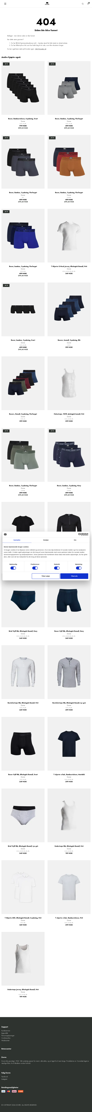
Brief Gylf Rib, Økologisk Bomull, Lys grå (23, 846)
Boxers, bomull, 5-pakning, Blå (69, 340)
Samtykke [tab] (16, 540)
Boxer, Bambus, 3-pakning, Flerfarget (69, 119)
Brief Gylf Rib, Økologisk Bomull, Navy (23, 631)
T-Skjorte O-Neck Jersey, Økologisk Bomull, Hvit (69, 266)
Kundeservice (5, 1031)
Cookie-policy (5, 1038)
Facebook (4, 1077)
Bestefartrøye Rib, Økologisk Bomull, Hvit (23, 703)
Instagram (4, 1079)
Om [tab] (75, 540)
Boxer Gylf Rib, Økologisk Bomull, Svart (23, 775)
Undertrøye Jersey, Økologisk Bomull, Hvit (23, 990)
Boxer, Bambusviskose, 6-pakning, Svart (23, 119)
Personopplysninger (7, 1036)
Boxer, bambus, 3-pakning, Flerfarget (23, 266)
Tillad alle (74, 576)
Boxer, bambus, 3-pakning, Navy (69, 486)
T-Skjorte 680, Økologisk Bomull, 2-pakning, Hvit (23, 918)
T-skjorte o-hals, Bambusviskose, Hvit (69, 918)
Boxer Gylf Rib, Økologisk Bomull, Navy (69, 631)
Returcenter (6, 1049)
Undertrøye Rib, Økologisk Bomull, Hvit (69, 846)
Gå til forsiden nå (40, 49)
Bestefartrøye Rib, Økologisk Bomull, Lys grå (69, 703)
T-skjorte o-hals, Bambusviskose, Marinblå (69, 775)
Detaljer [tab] (46, 540)
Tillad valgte (45, 576)
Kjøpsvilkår (4, 1033)
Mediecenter (5, 1040)
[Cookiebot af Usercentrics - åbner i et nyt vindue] (79, 534)
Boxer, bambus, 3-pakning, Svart (23, 340)
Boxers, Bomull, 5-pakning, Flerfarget (23, 414)
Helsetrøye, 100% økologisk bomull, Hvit (69, 414)
